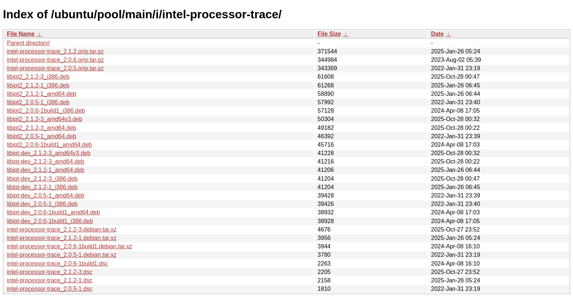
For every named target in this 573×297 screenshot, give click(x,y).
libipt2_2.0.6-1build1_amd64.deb (49, 145)
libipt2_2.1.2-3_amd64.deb (41, 128)
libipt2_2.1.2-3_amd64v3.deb (44, 119)
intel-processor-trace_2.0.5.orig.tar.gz (55, 68)
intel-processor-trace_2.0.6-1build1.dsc (57, 263)
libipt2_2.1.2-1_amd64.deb (41, 94)
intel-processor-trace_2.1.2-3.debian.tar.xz (62, 229)
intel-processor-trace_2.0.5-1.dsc (49, 289)
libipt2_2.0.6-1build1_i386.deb (46, 111)
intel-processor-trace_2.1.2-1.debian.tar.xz (62, 238)
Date (437, 34)
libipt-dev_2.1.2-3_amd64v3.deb (49, 153)
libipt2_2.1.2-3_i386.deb (38, 77)
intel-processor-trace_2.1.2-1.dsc (49, 280)
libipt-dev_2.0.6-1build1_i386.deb (50, 221)
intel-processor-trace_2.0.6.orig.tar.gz (55, 60)
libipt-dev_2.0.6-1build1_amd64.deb (53, 212)
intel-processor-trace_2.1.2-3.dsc (49, 272)
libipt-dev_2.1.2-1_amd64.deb (45, 170)
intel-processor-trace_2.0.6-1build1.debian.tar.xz (69, 246)
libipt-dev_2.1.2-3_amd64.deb (45, 161)
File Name (21, 34)
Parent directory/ (28, 43)
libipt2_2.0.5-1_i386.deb (38, 102)
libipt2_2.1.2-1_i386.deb (38, 85)
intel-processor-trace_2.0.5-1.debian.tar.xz (62, 255)
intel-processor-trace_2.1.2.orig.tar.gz (55, 51)
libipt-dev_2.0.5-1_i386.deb (42, 204)
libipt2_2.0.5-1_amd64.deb (41, 136)
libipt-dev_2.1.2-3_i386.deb (42, 179)
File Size (329, 34)
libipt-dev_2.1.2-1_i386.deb (42, 187)
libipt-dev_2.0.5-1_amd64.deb (45, 195)
